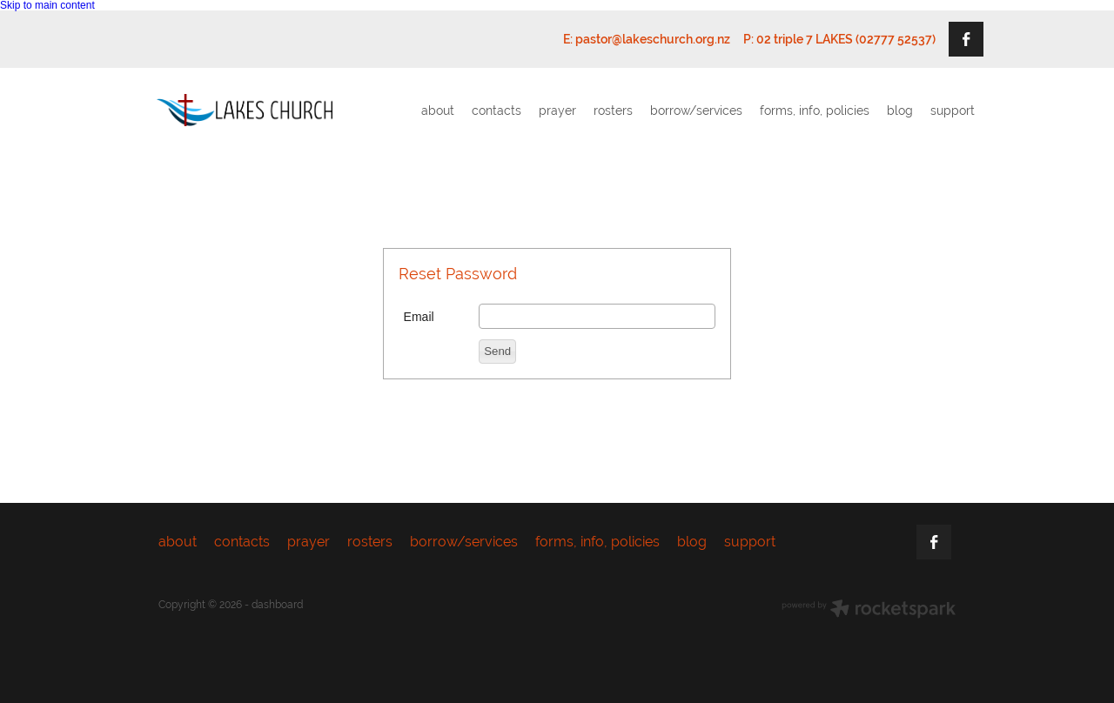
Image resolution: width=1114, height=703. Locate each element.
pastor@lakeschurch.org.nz (652, 39)
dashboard (277, 605)
